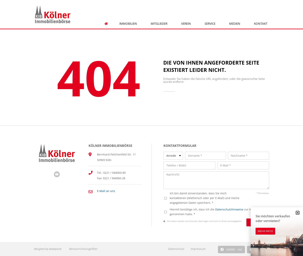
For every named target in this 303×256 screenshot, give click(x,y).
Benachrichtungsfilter (83, 249)
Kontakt (261, 24)
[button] (231, 249)
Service (211, 24)
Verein (187, 24)
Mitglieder (160, 24)
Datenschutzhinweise (229, 209)
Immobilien (129, 24)
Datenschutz (176, 249)
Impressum (198, 249)
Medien (235, 24)
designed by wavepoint (48, 249)
